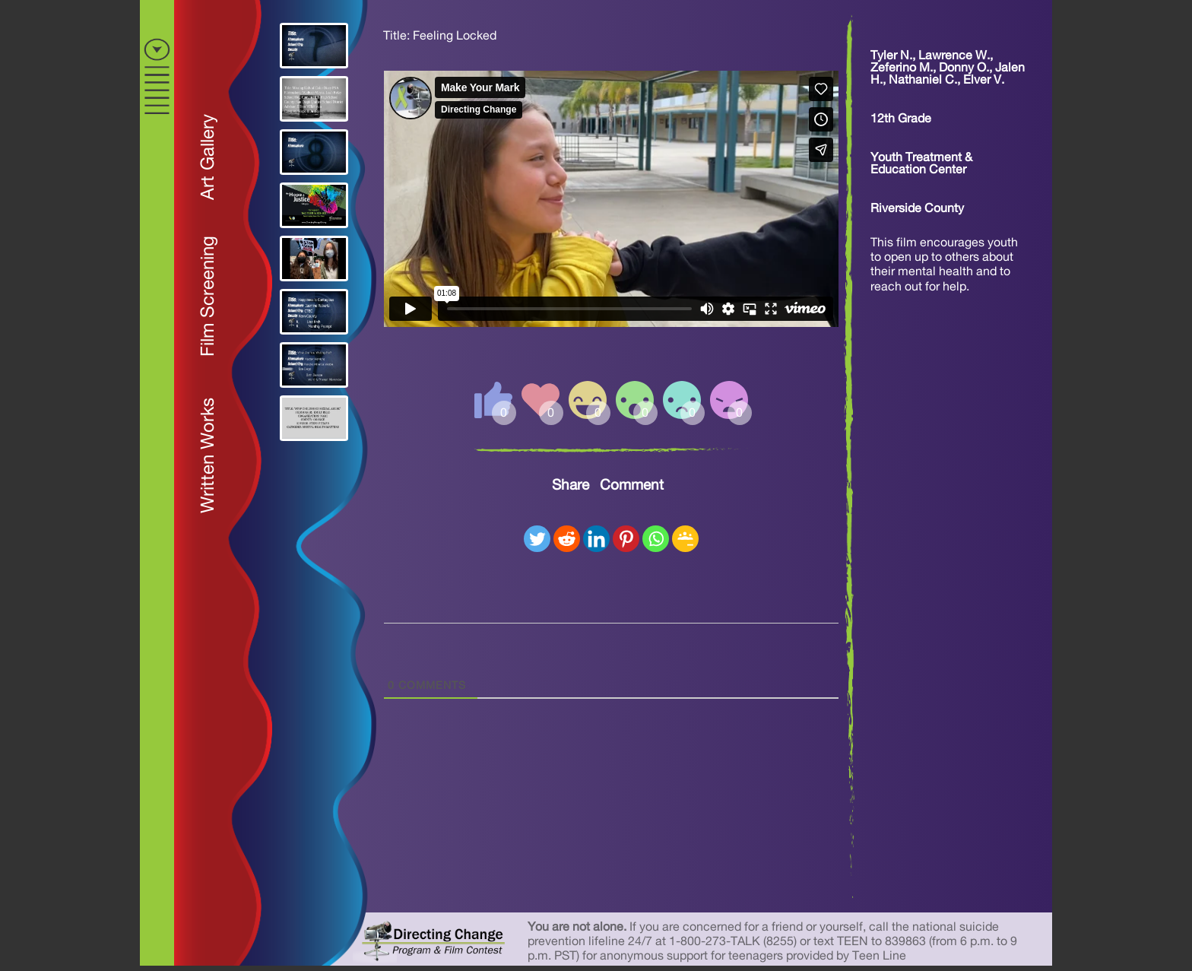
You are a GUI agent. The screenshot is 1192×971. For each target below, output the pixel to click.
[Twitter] (537, 538)
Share (570, 485)
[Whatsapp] (655, 538)
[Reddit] (566, 538)
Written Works (208, 455)
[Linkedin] (596, 538)
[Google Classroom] (685, 538)
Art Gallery (208, 157)
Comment (632, 485)
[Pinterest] (626, 538)
